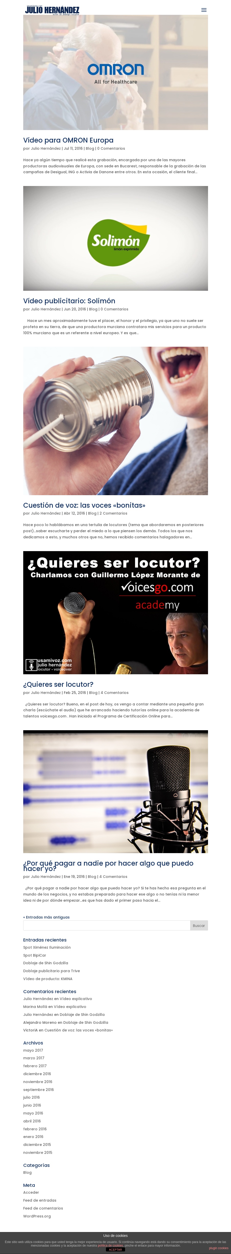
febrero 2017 (35, 1066)
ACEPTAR (115, 1249)
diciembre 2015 (37, 1144)
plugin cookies (218, 1248)
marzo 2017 (33, 1058)
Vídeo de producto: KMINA (47, 978)
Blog (90, 148)
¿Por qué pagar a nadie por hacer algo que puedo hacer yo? (108, 866)
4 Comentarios (115, 692)
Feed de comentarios (43, 1208)
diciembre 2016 (37, 1073)
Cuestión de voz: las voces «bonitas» (84, 505)
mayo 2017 (33, 1050)
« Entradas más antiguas (46, 917)
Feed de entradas (39, 1200)
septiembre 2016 (38, 1089)
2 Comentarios (113, 513)
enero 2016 (33, 1136)
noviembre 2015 (37, 1152)
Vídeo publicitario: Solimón (69, 301)
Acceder (31, 1192)
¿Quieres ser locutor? (58, 684)
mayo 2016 (33, 1113)
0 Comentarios (111, 148)
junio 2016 (32, 1105)
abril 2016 (32, 1121)
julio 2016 (31, 1097)
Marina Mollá (35, 1006)
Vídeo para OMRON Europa (68, 140)
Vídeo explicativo (76, 998)
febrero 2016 (35, 1129)
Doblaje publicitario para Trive (51, 970)
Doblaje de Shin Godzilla (45, 963)
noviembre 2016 (37, 1081)
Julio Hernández (46, 148)
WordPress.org (37, 1216)
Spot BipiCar (34, 955)
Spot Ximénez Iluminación (47, 947)
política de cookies (110, 1245)
